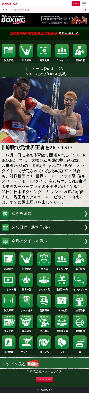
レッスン (62, 351)
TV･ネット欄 (9, 288)
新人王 (44, 267)
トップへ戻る (20, 364)
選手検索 (80, 59)
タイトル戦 (44, 288)
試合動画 (9, 309)
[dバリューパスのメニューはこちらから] (84, 4)
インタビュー (80, 288)
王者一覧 (27, 288)
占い (80, 351)
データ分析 (27, 309)
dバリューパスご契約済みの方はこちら (17, 10)
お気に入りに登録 (44, 380)
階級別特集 (62, 288)
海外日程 (9, 330)
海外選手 (44, 330)
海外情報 (80, 330)
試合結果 (27, 59)
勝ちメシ (44, 351)
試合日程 (9, 59)
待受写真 (44, 309)
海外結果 (27, 330)
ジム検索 (62, 309)
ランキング (62, 59)
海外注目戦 (62, 330)
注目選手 (80, 309)
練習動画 (44, 59)
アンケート (27, 351)
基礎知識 (9, 351)
